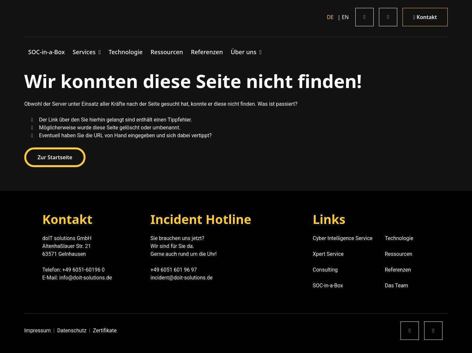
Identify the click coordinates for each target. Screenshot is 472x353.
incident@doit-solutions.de (181, 278)
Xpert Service (329, 254)
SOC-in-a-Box (46, 52)
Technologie (125, 52)
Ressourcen (166, 52)
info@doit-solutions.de (85, 278)
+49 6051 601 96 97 (173, 270)
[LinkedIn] (364, 17)
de (330, 17)
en (345, 17)
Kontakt (425, 17)
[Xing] (388, 17)
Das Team (396, 285)
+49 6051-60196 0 (83, 270)
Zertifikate (105, 330)
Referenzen (207, 52)
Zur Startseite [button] (55, 157)
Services (84, 52)
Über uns (244, 52)
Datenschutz (71, 330)
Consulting (325, 270)
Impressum (37, 330)
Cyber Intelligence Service (343, 238)
